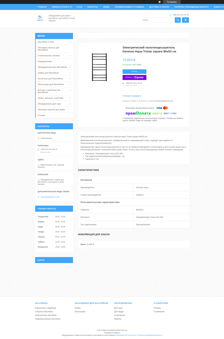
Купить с (134, 77)
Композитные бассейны (46, 315)
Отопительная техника (49, 55)
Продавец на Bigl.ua (112, 333)
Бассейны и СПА (46, 42)
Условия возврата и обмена (129, 7)
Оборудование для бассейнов (52, 67)
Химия (78, 308)
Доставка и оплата (159, 7)
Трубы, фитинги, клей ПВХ (51, 98)
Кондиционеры (45, 61)
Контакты (93, 7)
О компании (159, 311)
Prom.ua (124, 330)
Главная (42, 7)
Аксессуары (80, 311)
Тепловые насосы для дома (51, 109)
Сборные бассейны (44, 311)
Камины (117, 319)
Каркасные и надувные (45, 308)
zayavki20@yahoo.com (50, 197)
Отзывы (41, 115)
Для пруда (119, 311)
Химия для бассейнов (48, 73)
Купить (134, 72)
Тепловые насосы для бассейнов (48, 48)
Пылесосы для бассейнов (50, 78)
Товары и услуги (60, 7)
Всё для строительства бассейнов (49, 91)
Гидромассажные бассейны (47, 319)
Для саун (118, 308)
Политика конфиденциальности (191, 7)
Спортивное (119, 315)
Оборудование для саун (49, 104)
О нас (79, 7)
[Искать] (178, 20)
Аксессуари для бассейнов (51, 84)
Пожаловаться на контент (126, 335)
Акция (106, 7)
